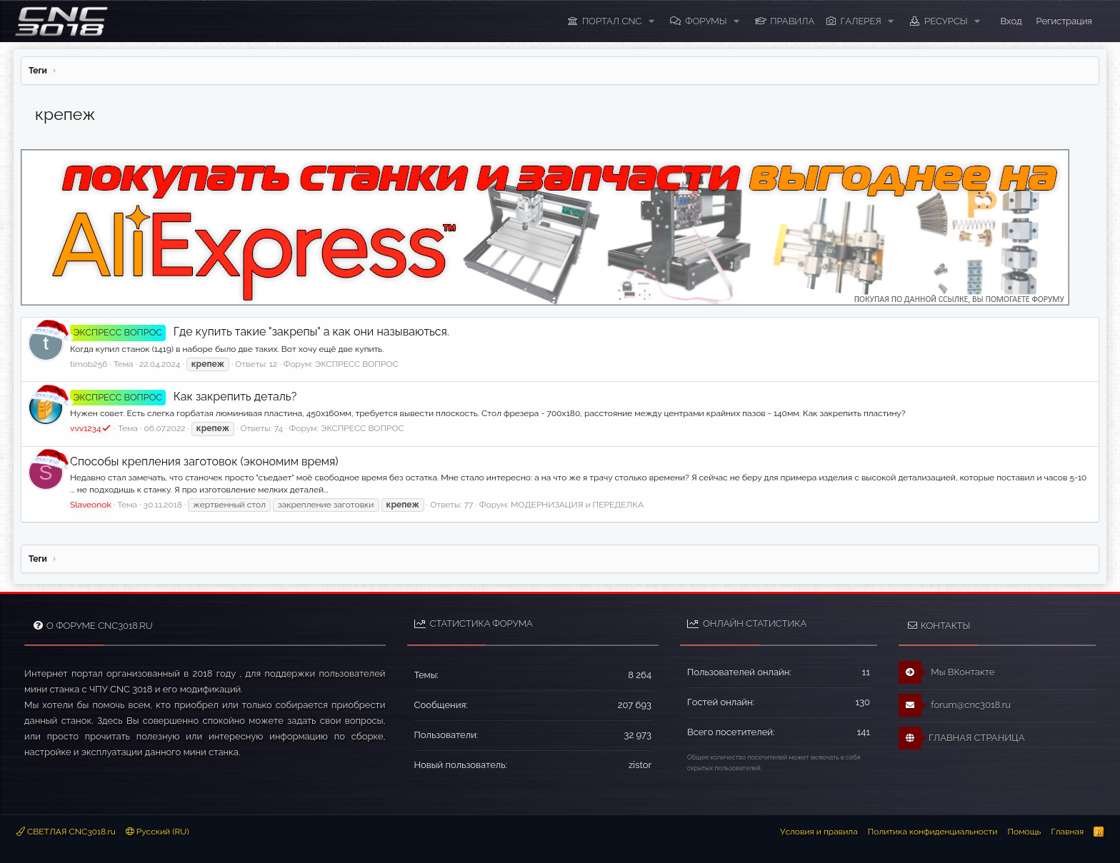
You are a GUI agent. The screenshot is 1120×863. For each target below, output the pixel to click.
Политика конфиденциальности (933, 832)
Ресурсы (946, 21)
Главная (1067, 832)
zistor (640, 764)
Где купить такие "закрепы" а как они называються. (259, 331)
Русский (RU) (157, 832)
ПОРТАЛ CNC (612, 21)
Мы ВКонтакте (947, 672)
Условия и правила (819, 832)
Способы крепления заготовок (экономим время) (204, 461)
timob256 (88, 364)
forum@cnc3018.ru (955, 705)
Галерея (861, 21)
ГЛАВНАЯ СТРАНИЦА (961, 738)
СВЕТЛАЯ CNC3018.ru (66, 832)
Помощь (1024, 832)
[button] (651, 21)
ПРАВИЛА (792, 21)
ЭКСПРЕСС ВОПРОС (357, 364)
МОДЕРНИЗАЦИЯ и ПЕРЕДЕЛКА (577, 505)
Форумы (706, 21)
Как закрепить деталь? (183, 396)
